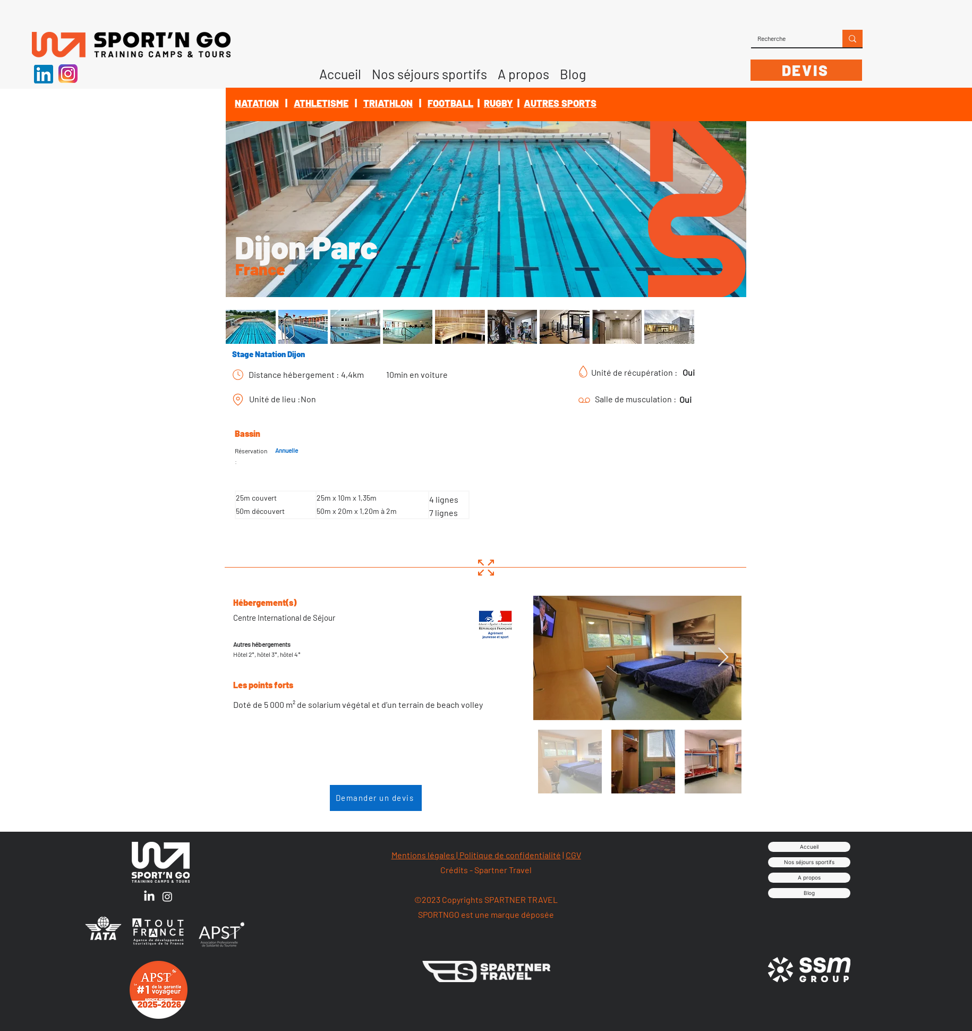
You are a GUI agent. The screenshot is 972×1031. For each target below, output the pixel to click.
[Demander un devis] (376, 798)
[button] (523, 70)
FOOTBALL (450, 103)
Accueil (809, 846)
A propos (809, 877)
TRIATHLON (388, 103)
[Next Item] (723, 657)
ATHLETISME (321, 103)
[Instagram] (167, 896)
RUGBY (498, 103)
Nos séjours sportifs (809, 862)
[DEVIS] (806, 70)
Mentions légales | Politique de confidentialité (476, 855)
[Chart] (237, 374)
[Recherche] (788, 38)
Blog (809, 893)
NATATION (257, 103)
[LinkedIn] (149, 896)
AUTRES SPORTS (560, 103)
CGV (573, 855)
